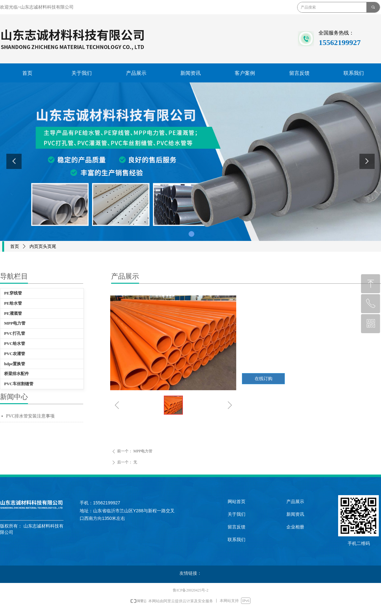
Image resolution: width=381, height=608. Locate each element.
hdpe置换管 (14, 363)
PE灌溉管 (13, 313)
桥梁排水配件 (16, 373)
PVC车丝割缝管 (18, 383)
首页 (14, 246)
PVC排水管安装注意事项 (30, 416)
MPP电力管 (14, 323)
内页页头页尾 (43, 246)
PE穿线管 (13, 293)
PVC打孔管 (14, 333)
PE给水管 (13, 303)
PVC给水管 (14, 343)
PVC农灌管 (14, 353)
